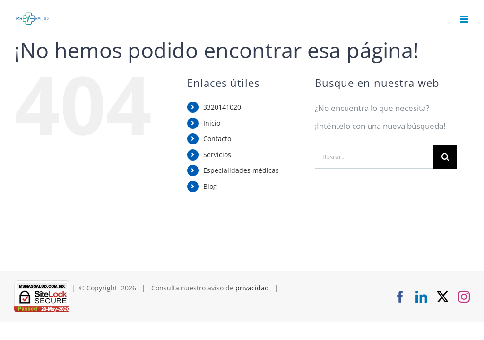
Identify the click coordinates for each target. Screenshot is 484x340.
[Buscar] (445, 157)
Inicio (211, 123)
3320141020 (222, 106)
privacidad (252, 287)
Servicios (217, 154)
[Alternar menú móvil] (465, 19)
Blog (210, 186)
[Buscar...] (374, 157)
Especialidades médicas (241, 170)
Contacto (217, 138)
